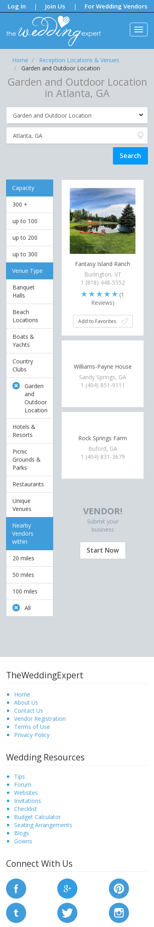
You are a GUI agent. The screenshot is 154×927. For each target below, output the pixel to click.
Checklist (25, 809)
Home (22, 694)
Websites (26, 792)
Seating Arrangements (43, 825)
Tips (19, 776)
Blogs (21, 833)
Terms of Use (32, 727)
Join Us (55, 6)
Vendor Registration (40, 718)
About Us (26, 702)
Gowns (23, 841)
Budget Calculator (37, 817)
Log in (17, 6)
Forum (22, 784)
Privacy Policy (32, 735)
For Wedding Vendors (116, 6)
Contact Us (28, 710)
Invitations (27, 801)
